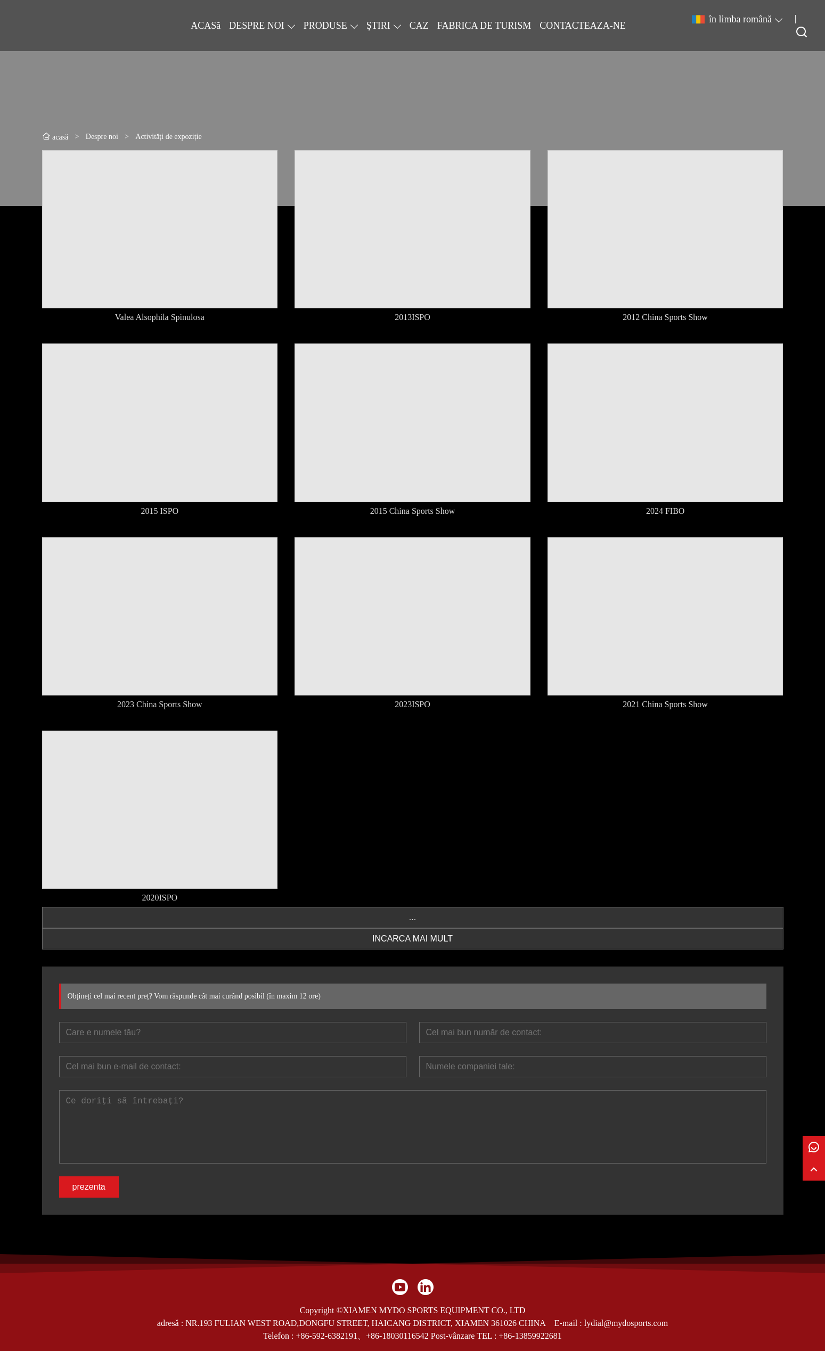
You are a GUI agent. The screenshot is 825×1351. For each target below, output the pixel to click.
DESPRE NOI (256, 25)
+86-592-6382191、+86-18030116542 (362, 1335)
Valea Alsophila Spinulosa (160, 317)
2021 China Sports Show (665, 704)
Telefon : (279, 1335)
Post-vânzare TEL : (464, 1335)
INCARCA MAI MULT (412, 938)
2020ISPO (159, 897)
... (412, 917)
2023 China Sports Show (159, 704)
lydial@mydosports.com (626, 1323)
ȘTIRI (378, 25)
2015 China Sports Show (412, 510)
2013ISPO (412, 317)
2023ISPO (412, 704)
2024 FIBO (665, 510)
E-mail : (569, 1323)
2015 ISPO (159, 510)
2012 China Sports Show (665, 317)
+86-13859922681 (530, 1335)
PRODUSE (325, 25)
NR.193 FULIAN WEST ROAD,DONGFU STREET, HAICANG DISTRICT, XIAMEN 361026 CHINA (365, 1323)
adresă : (171, 1323)
